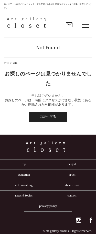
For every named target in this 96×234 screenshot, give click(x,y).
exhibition (24, 174)
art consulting (24, 185)
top (24, 164)
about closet (72, 185)
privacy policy (48, 206)
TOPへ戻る (48, 116)
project (72, 164)
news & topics (24, 195)
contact (72, 195)
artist (72, 174)
